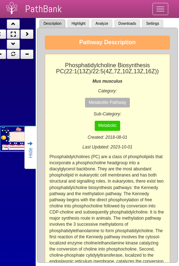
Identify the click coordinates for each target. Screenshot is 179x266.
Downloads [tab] (127, 24)
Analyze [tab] (101, 24)
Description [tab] (52, 24)
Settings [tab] (152, 24)
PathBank (43, 9)
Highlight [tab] (78, 24)
